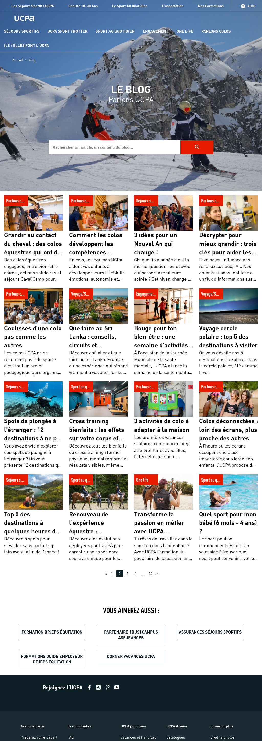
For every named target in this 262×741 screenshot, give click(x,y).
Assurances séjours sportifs (210, 632)
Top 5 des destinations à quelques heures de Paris (27, 479)
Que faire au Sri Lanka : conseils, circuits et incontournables (98, 293)
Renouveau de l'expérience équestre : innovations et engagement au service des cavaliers (93, 485)
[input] (115, 147)
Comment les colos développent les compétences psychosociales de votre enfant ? (98, 203)
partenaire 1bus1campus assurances (131, 634)
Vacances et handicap (138, 737)
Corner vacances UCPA (131, 656)
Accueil (17, 60)
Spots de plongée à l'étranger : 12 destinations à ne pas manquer (31, 389)
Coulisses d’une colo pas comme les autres (33, 293)
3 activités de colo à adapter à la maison (162, 386)
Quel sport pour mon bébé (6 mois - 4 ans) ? (224, 479)
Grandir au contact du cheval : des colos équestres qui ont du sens (31, 203)
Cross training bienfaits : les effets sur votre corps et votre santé (95, 389)
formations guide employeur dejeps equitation (52, 658)
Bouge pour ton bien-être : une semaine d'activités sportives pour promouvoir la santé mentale (161, 299)
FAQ (70, 737)
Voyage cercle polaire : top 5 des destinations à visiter (228, 293)
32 (150, 573)
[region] (131, 95)
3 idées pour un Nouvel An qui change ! (161, 200)
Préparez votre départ (38, 737)
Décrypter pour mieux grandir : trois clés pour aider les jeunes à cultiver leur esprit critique (228, 203)
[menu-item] (21, 32)
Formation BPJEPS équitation (51, 632)
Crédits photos (222, 737)
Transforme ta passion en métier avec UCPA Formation (163, 479)
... (143, 574)
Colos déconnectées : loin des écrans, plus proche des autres (227, 386)
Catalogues (175, 737)
